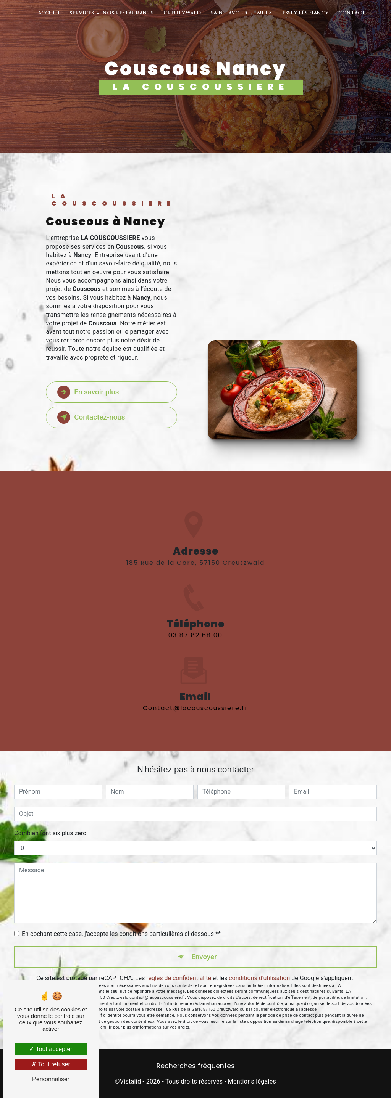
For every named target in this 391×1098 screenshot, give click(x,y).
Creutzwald (182, 13)
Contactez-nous (92, 417)
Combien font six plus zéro (50, 833)
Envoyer (204, 956)
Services (81, 13)
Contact (351, 13)
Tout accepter (50, 1049)
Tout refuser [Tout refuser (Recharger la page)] (50, 1064)
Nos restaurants (128, 13)
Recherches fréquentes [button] (196, 1066)
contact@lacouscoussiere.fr (195, 699)
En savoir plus (89, 392)
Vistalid (130, 1081)
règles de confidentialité (178, 978)
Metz (264, 13)
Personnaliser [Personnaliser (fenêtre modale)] (50, 1079)
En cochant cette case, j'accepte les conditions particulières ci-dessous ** (121, 933)
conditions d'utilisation (259, 978)
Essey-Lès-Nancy (305, 13)
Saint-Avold (229, 13)
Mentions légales (252, 1081)
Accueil (49, 13)
